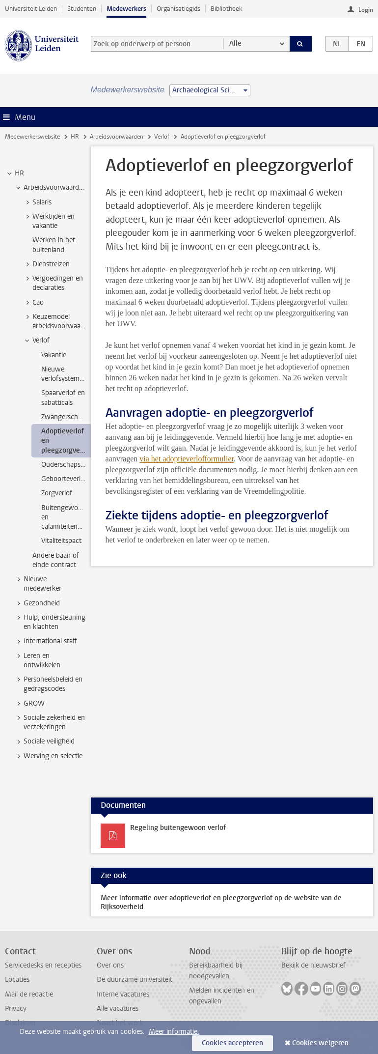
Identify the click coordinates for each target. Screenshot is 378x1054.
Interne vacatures (123, 994)
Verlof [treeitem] (36, 340)
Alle (235, 43)
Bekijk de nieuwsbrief (313, 965)
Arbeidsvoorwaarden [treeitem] (50, 188)
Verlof (161, 137)
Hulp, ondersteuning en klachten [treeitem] (49, 622)
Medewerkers (126, 8)
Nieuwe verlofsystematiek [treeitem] (66, 374)
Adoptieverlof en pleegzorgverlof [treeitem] (66, 441)
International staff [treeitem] (45, 641)
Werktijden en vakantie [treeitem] (49, 221)
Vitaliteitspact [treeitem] (61, 540)
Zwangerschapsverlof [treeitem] (66, 417)
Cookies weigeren (320, 1043)
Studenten (81, 8)
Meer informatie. (174, 1031)
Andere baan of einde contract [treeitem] (55, 560)
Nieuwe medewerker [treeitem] (37, 583)
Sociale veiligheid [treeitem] (44, 741)
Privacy (16, 1008)
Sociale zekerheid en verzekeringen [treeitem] (49, 722)
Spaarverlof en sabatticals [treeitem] (63, 397)
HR (75, 137)
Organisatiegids (178, 8)
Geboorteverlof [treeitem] (64, 479)
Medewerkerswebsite (32, 137)
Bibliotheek (227, 8)
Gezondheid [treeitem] (37, 603)
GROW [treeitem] (29, 704)
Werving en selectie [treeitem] (48, 756)
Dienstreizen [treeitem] (46, 264)
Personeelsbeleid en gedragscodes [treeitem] (48, 684)
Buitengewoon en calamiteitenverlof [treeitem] (66, 517)
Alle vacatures (117, 1008)
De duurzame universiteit (134, 979)
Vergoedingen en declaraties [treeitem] (53, 283)
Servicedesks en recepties (43, 965)
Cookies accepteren (232, 1043)
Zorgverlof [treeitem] (56, 493)
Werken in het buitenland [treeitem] (53, 244)
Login (365, 10)
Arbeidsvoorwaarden (116, 137)
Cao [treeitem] (33, 303)
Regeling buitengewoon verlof (178, 827)
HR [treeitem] (14, 173)
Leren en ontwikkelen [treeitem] (37, 660)
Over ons (110, 965)
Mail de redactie (29, 994)
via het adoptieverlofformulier (186, 459)
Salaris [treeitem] (37, 202)
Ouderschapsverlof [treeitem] (66, 464)
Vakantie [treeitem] (53, 355)
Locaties (17, 979)
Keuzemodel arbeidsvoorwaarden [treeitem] (57, 321)
